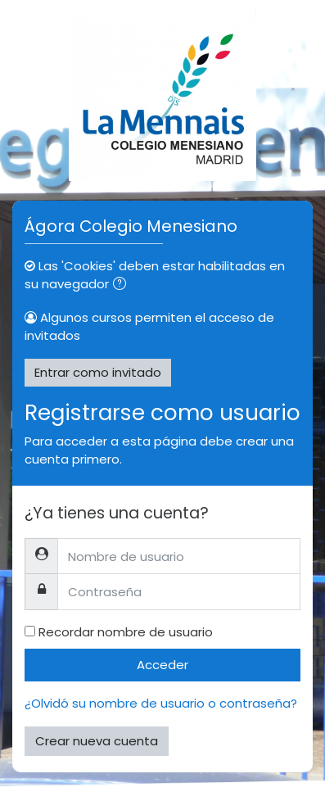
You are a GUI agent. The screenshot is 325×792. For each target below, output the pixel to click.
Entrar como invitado (97, 372)
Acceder (162, 664)
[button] (122, 285)
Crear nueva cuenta (96, 740)
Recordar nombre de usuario (125, 631)
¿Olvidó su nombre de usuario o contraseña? (161, 703)
